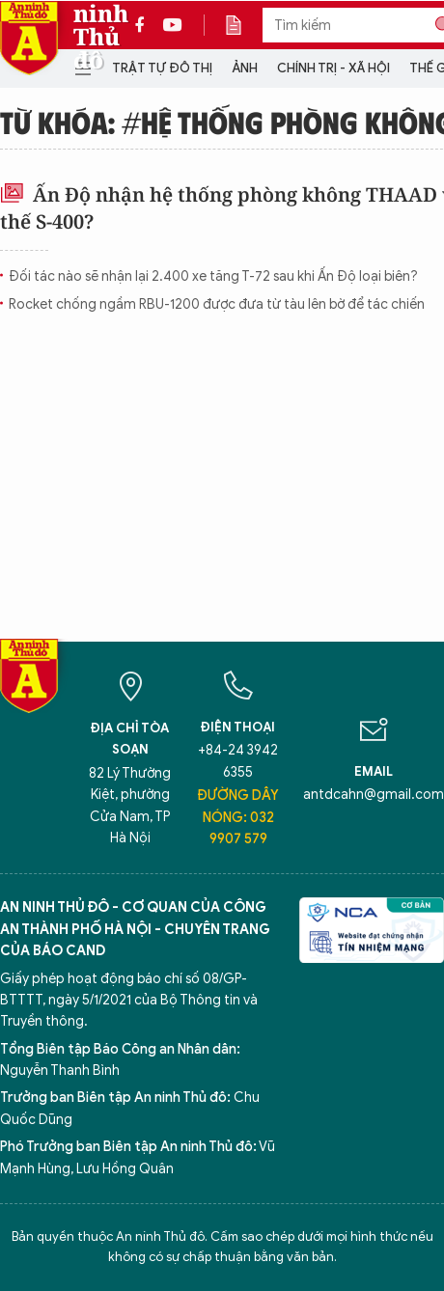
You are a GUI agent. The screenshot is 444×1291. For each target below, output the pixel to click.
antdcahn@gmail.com (373, 794)
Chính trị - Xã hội (333, 68)
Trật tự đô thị (162, 68)
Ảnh (245, 68)
